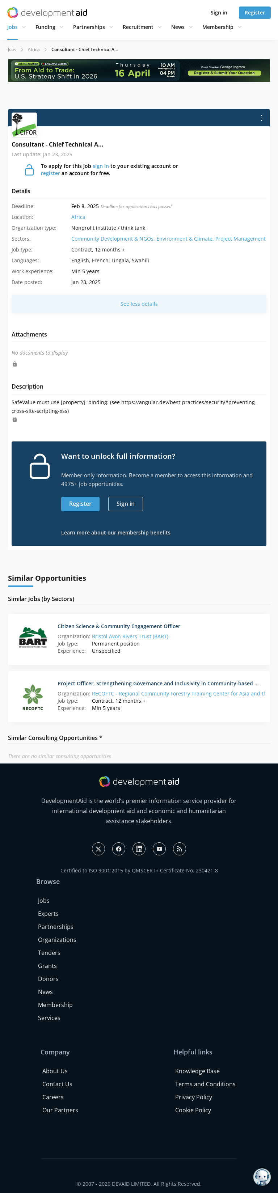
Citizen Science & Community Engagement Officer (119, 626)
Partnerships (89, 27)
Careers (53, 1097)
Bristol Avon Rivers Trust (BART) (130, 636)
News (178, 27)
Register (255, 12)
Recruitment (138, 27)
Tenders (49, 953)
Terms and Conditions (205, 1084)
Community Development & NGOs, (113, 238)
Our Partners (60, 1110)
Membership (217, 27)
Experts (48, 914)
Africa (34, 49)
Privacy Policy (193, 1097)
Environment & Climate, (185, 238)
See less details (139, 303)
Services (49, 1018)
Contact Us (57, 1084)
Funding (45, 27)
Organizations (57, 940)
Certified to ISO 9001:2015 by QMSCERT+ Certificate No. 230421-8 (139, 870)
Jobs (12, 27)
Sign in (219, 12)
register (50, 173)
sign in (101, 165)
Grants (47, 966)
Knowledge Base (197, 1071)
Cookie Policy (193, 1110)
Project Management (240, 238)
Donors (48, 979)
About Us (55, 1071)
